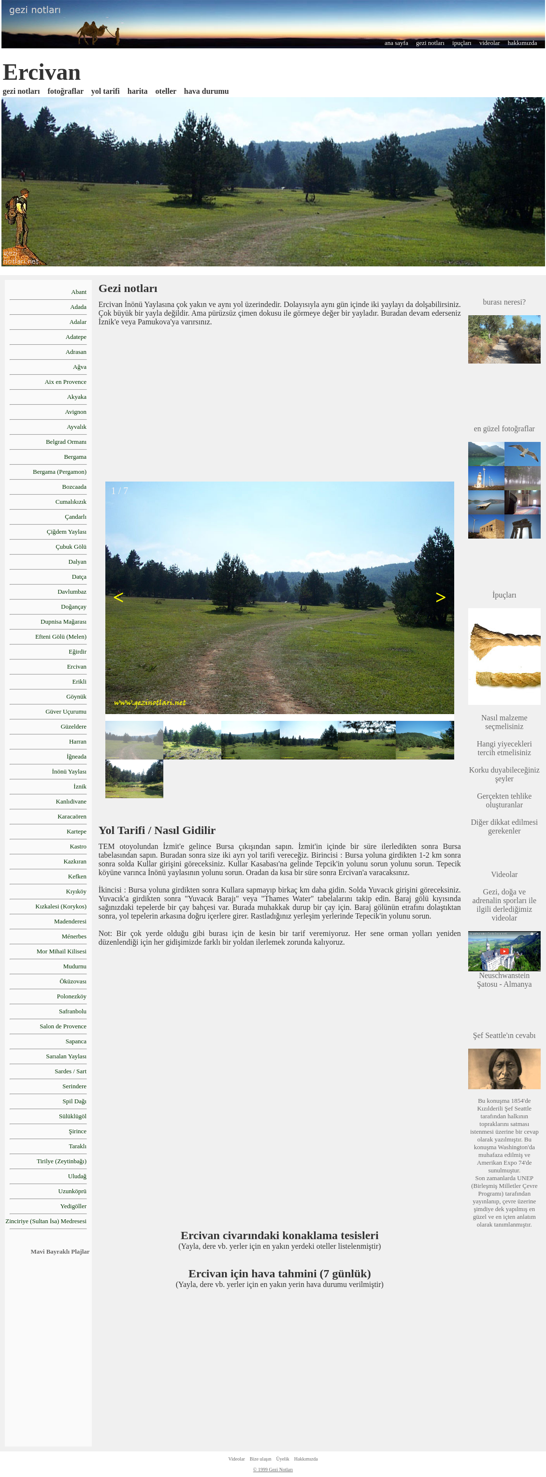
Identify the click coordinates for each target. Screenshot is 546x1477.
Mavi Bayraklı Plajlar (60, 1251)
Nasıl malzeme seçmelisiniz (504, 722)
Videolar (236, 1459)
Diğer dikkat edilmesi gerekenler (504, 826)
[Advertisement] (279, 403)
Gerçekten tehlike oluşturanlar (504, 800)
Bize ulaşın (261, 1459)
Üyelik (282, 1459)
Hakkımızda (306, 1459)
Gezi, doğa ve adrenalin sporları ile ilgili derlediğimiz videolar (504, 896)
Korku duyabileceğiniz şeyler (504, 774)
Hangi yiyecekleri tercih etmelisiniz (504, 748)
